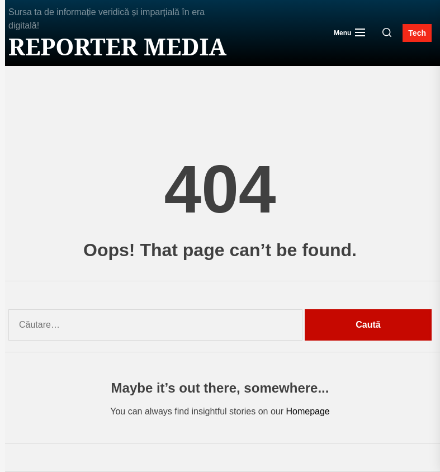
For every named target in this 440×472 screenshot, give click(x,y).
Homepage (307, 411)
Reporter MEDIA (117, 46)
